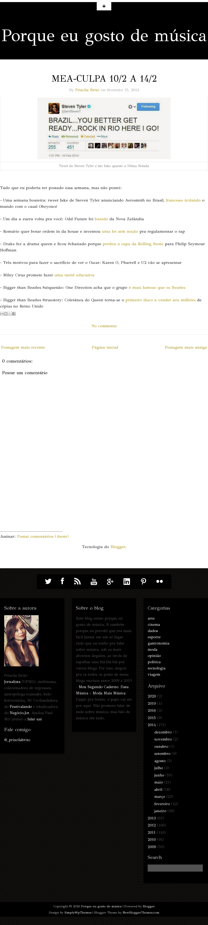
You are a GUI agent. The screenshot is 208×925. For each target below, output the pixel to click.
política (154, 662)
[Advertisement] (31, 505)
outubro (161, 746)
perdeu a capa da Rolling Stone (133, 243)
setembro (162, 753)
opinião (154, 655)
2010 (152, 839)
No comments (104, 326)
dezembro (163, 732)
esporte (154, 637)
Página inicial (105, 347)
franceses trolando (183, 200)
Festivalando (21, 706)
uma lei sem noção (120, 231)
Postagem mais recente (23, 347)
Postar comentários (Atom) (43, 536)
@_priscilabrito (17, 740)
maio (158, 782)
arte (151, 618)
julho (158, 768)
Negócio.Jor (19, 713)
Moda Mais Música (109, 693)
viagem (154, 674)
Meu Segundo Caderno (98, 687)
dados (153, 631)
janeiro (160, 811)
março (159, 796)
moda (152, 649)
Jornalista (12, 681)
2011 (152, 832)
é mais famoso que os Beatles (157, 287)
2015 (152, 718)
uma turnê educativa (74, 275)
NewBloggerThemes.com (141, 912)
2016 (152, 710)
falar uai (34, 719)
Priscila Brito (87, 89)
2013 (152, 818)
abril (158, 789)
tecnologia (156, 668)
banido (101, 218)
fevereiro (162, 804)
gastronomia (158, 643)
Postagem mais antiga (186, 347)
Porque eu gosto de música (104, 35)
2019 (152, 703)
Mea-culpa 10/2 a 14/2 (104, 78)
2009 (152, 847)
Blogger (117, 546)
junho (159, 775)
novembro (163, 739)
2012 (152, 825)
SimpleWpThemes (78, 912)
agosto (160, 761)
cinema (154, 624)
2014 (152, 725)
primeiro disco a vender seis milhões (160, 300)
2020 (152, 696)
